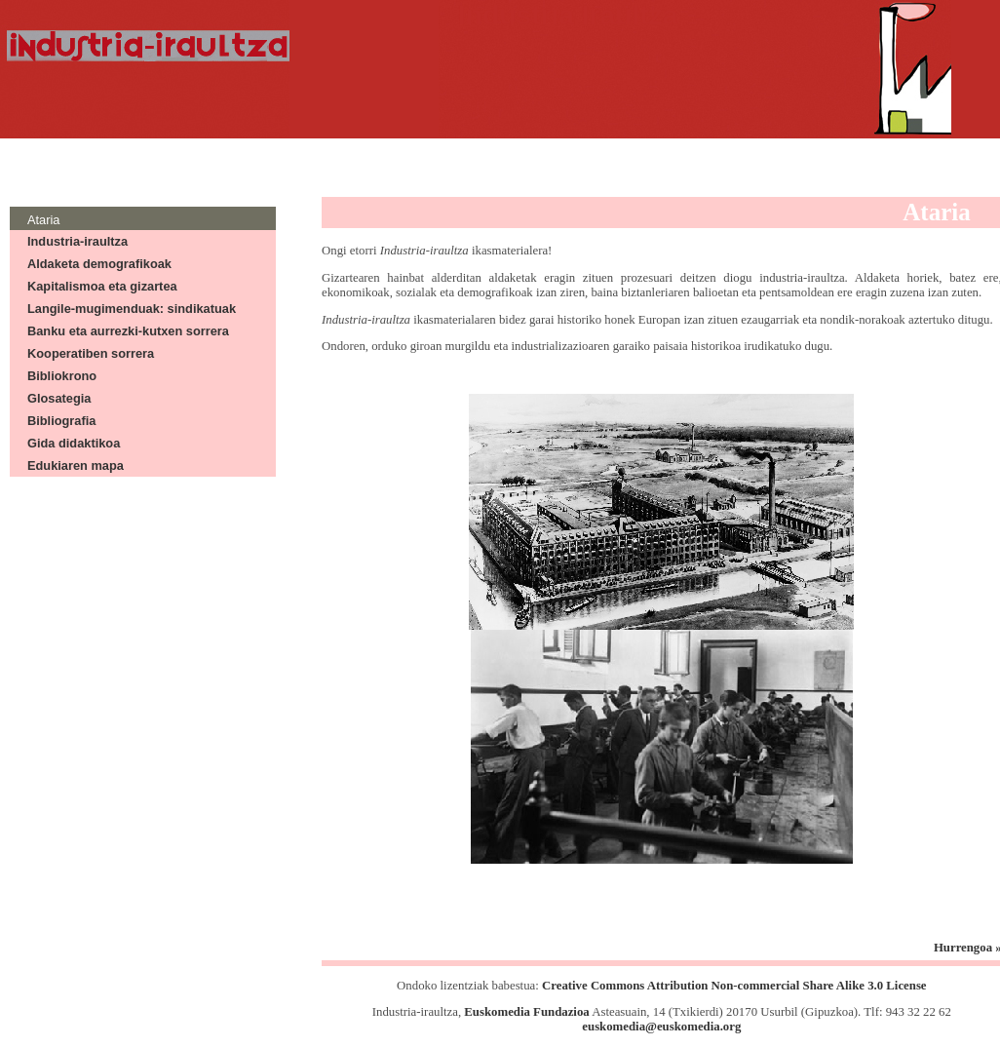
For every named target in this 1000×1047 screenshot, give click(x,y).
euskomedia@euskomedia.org (661, 1026)
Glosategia (59, 398)
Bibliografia (61, 420)
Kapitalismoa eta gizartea (102, 286)
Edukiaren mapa (75, 465)
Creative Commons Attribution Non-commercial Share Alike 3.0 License (734, 985)
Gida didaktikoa (73, 443)
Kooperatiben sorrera (90, 353)
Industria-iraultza (77, 241)
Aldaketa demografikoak (99, 263)
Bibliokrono (61, 375)
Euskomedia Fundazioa (526, 1012)
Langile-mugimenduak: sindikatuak (131, 308)
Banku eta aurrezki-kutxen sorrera (128, 331)
